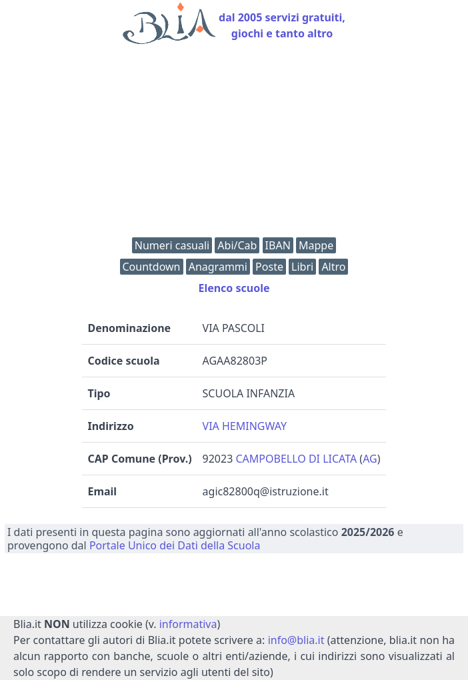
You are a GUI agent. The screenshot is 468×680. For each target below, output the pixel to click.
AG (370, 458)
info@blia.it (296, 640)
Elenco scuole (233, 288)
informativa (188, 624)
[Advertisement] (234, 144)
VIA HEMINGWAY (245, 426)
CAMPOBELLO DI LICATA (296, 458)
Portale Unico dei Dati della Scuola (175, 545)
